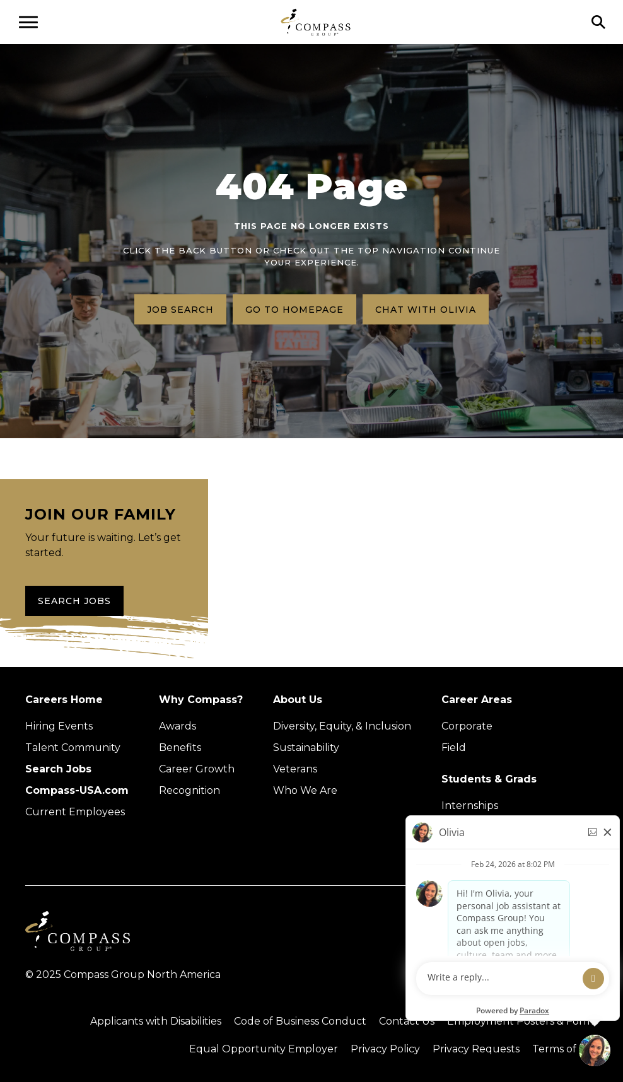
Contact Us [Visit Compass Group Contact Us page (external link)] (406, 1021)
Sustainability (306, 747)
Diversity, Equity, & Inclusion (342, 726)
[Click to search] (598, 22)
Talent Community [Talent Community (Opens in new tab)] (72, 747)
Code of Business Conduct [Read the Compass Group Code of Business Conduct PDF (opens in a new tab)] (300, 1021)
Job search (180, 309)
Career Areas (476, 700)
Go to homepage (294, 309)
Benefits (180, 747)
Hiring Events (59, 726)
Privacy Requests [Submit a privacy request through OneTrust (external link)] (476, 1049)
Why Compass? (201, 700)
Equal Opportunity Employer (263, 1049)
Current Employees (75, 812)
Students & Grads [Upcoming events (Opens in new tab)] (489, 779)
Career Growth (197, 769)
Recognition (189, 790)
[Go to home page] (315, 21)
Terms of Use (565, 1049)
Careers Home (64, 700)
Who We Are (305, 790)
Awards (177, 726)
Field (453, 747)
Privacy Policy (385, 1049)
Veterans (295, 769)
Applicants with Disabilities (155, 1021)
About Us (297, 700)
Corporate (466, 726)
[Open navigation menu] (28, 22)
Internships (469, 806)
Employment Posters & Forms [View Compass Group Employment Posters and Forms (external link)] (522, 1021)
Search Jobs (74, 601)
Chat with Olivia (425, 309)
